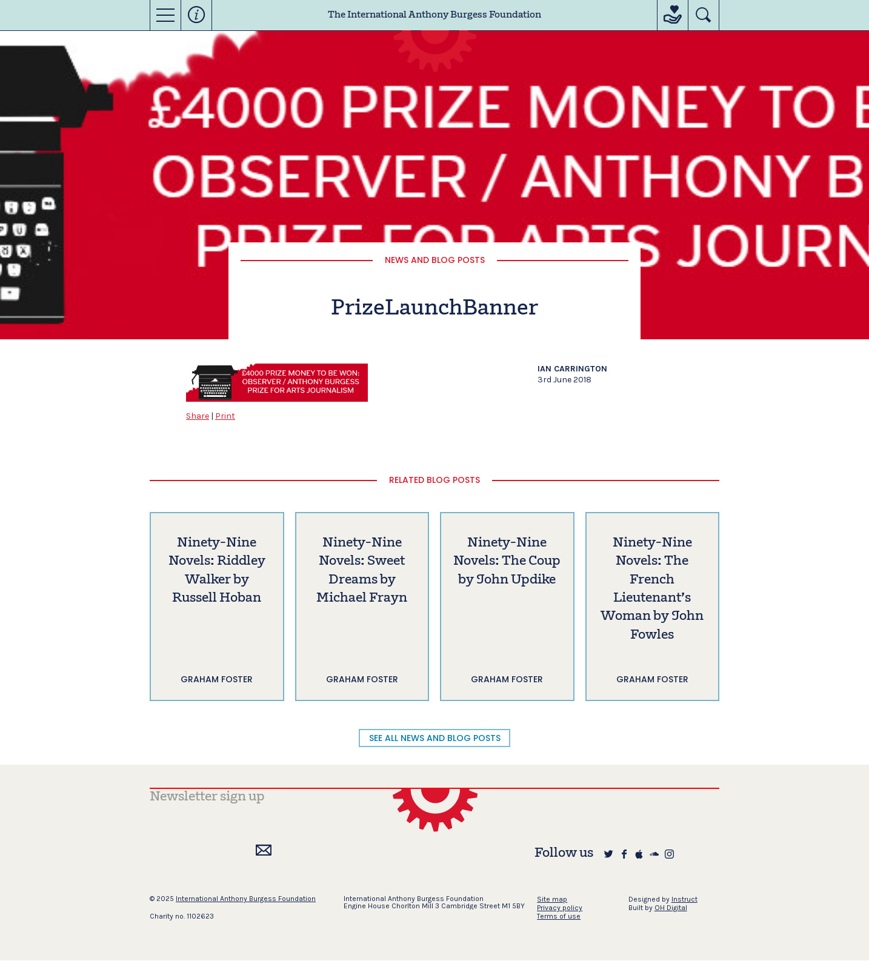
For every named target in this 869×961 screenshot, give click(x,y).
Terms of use (559, 916)
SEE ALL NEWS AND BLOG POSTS (435, 738)
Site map (552, 899)
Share (197, 416)
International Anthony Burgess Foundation (246, 898)
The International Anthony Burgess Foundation (434, 15)
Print (225, 416)
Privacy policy (559, 907)
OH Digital (670, 907)
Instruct (684, 899)
